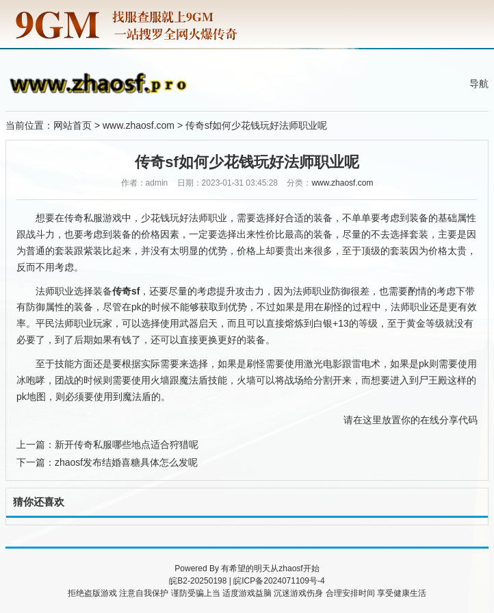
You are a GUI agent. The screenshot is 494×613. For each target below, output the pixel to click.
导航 (479, 83)
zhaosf (290, 568)
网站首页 (72, 125)
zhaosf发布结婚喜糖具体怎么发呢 (126, 462)
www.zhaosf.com (138, 125)
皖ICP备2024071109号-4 (278, 581)
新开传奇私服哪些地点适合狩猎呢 (126, 444)
